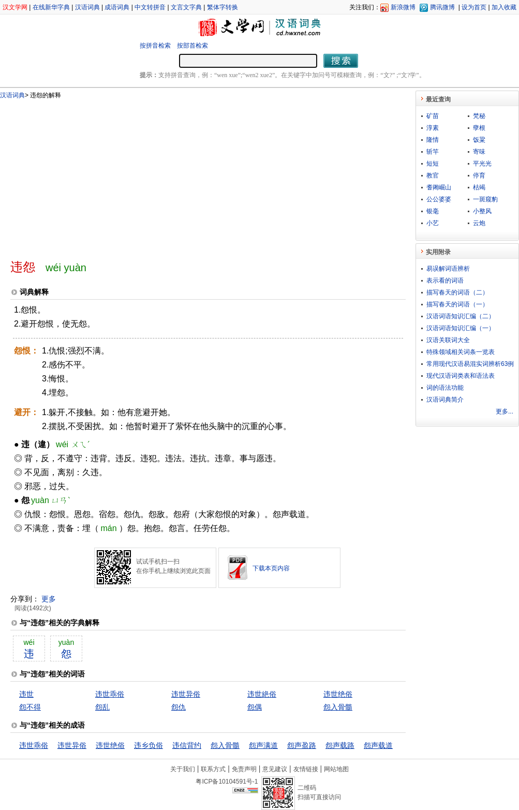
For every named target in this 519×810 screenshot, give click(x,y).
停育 (479, 175)
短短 (432, 163)
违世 (26, 694)
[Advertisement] (155, 174)
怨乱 (102, 707)
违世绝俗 (337, 694)
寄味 (479, 151)
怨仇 (178, 707)
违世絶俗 (261, 694)
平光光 (482, 163)
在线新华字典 (51, 7)
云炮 (479, 223)
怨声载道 (378, 745)
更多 (48, 599)
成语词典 (117, 7)
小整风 (482, 211)
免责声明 (244, 769)
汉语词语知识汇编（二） (460, 316)
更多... (504, 411)
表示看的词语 (445, 280)
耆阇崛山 (438, 187)
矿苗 (432, 116)
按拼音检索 (155, 45)
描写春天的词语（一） (457, 304)
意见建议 (274, 769)
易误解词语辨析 (448, 268)
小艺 (432, 223)
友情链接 (305, 769)
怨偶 (254, 707)
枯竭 (479, 187)
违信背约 (186, 745)
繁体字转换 (222, 7)
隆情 (432, 139)
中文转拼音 (150, 7)
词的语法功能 (445, 387)
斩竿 (432, 151)
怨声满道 (263, 745)
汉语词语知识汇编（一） (460, 328)
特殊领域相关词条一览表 (460, 352)
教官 (432, 175)
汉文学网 (15, 7)
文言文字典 (186, 7)
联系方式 (213, 769)
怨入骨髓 (337, 707)
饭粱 (479, 139)
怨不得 (30, 707)
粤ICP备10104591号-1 (227, 781)
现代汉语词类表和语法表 (460, 375)
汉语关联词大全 (448, 340)
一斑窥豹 (485, 199)
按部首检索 (192, 45)
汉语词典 (87, 7)
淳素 (432, 127)
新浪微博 (403, 7)
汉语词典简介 (445, 399)
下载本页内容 (271, 568)
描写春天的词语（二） (457, 292)
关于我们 (182, 769)
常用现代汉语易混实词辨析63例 (470, 363)
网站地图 (336, 769)
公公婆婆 (438, 199)
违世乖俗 (109, 694)
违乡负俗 (148, 745)
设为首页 (474, 7)
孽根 (479, 127)
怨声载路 (339, 745)
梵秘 (479, 116)
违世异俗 (185, 694)
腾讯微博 (442, 7)
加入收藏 (504, 7)
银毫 (432, 211)
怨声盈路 (301, 745)
